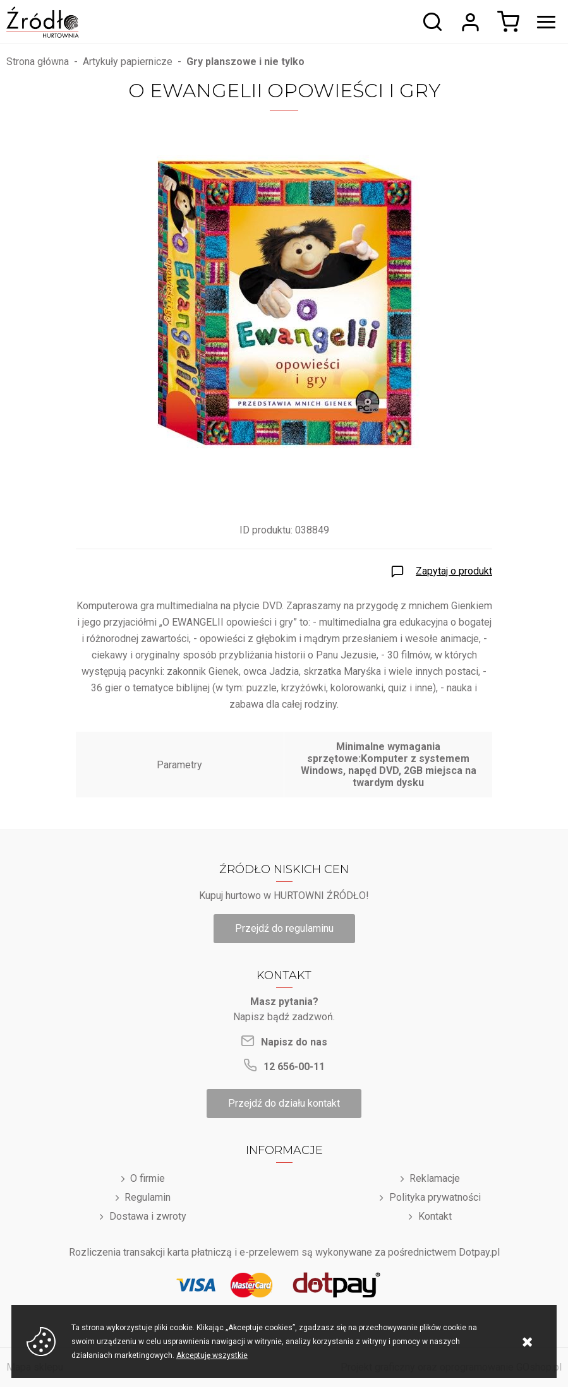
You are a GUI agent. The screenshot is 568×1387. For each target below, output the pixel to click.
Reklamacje (434, 1178)
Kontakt (435, 1216)
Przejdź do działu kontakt (284, 1103)
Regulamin (147, 1197)
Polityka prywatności (435, 1197)
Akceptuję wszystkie (212, 1355)
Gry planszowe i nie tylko (245, 62)
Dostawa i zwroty (147, 1216)
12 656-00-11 (294, 1067)
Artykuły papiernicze (127, 62)
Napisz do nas (294, 1042)
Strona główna (37, 62)
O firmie (147, 1178)
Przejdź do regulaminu (284, 928)
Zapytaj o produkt (454, 571)
